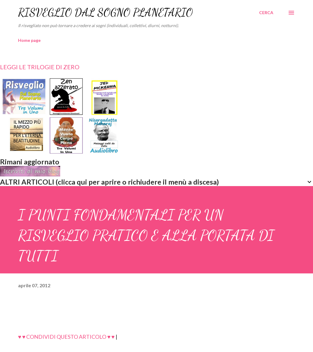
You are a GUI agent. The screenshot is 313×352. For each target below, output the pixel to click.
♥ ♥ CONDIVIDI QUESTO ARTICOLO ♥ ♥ (66, 336)
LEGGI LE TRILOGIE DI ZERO (39, 66)
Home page (29, 40)
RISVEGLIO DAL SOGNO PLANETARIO (105, 12)
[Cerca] (266, 12)
